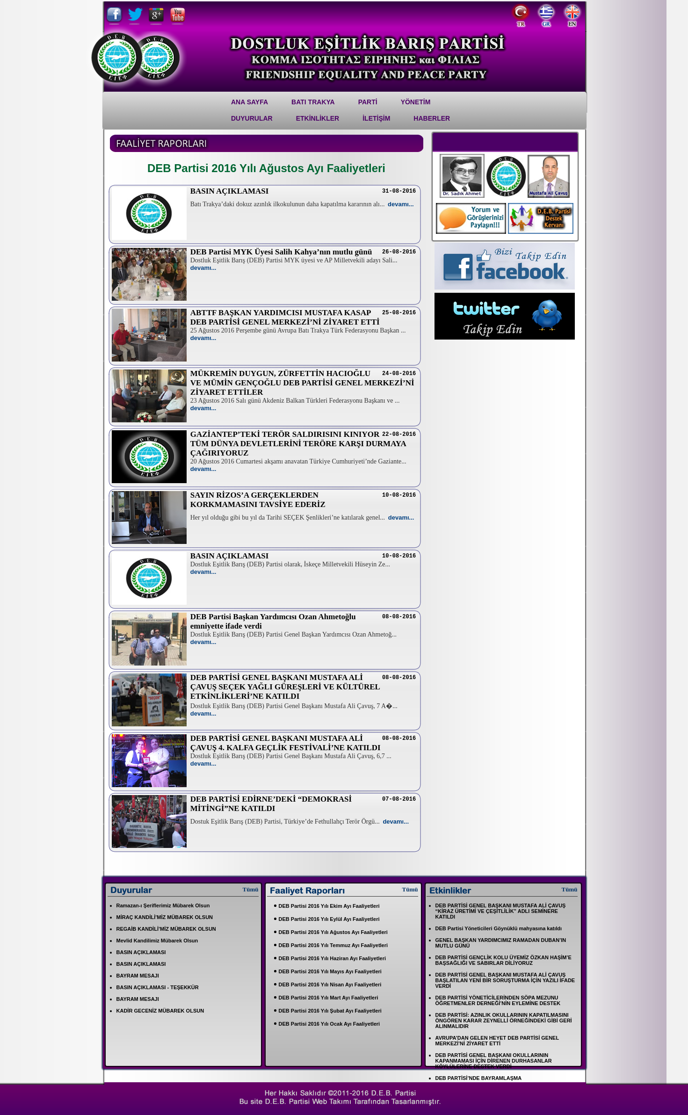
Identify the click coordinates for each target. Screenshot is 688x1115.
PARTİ (367, 102)
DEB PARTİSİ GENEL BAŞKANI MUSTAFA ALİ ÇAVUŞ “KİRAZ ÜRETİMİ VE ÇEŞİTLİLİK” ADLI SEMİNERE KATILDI (500, 911)
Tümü (251, 889)
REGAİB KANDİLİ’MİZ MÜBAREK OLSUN (166, 929)
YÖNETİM (416, 102)
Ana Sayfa (249, 102)
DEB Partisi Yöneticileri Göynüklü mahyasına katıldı (498, 928)
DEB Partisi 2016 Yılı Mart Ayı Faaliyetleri (328, 997)
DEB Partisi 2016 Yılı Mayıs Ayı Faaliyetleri (330, 971)
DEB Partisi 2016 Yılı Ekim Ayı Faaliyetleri (329, 906)
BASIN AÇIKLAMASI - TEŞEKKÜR (157, 987)
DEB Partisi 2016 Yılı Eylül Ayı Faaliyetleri (329, 919)
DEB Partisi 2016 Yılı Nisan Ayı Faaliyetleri (330, 984)
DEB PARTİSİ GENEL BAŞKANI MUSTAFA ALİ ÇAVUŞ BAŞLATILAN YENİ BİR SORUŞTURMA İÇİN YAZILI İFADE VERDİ (505, 980)
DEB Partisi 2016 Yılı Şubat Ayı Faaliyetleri (330, 1011)
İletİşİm (376, 118)
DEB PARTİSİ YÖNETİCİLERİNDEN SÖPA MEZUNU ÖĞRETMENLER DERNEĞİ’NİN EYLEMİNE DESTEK (498, 1000)
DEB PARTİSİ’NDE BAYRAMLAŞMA (478, 1078)
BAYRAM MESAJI (137, 975)
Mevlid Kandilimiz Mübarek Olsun (157, 940)
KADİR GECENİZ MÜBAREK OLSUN (160, 1011)
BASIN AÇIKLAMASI (141, 952)
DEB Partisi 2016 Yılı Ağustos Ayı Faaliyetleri (333, 932)
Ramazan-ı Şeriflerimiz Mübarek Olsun (163, 905)
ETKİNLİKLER (318, 118)
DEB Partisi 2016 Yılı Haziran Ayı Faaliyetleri (332, 958)
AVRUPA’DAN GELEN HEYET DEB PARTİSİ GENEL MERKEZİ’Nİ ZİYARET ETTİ (497, 1040)
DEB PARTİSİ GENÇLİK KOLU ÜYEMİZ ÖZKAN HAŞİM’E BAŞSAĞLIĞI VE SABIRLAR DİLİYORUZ (503, 960)
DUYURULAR (252, 118)
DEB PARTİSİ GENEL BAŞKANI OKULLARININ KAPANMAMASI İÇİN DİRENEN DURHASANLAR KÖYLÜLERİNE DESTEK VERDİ (493, 1060)
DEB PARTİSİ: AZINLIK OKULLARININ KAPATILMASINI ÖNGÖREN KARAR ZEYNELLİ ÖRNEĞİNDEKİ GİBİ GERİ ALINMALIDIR (503, 1020)
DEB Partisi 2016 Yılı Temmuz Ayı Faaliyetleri (333, 945)
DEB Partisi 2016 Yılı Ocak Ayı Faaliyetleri (329, 1024)
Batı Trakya (313, 102)
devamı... (401, 204)
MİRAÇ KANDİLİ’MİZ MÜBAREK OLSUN (164, 917)
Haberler (431, 118)
